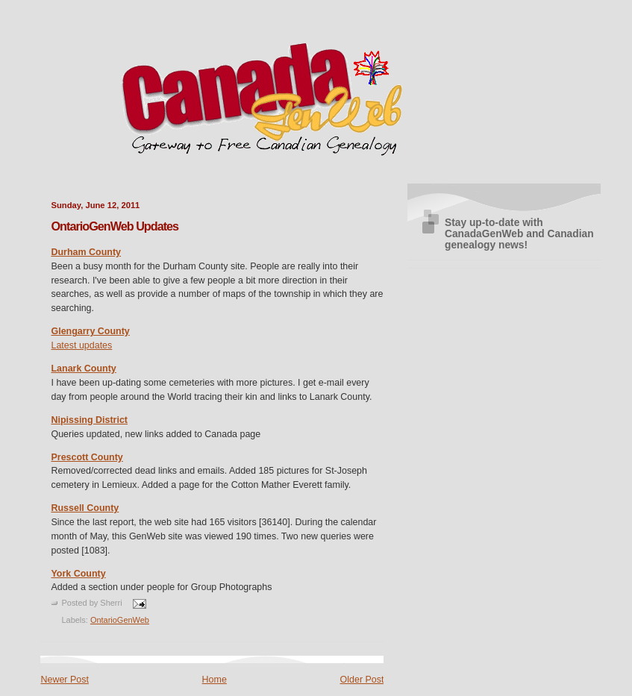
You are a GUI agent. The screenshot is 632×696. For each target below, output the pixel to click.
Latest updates (81, 345)
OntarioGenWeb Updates (114, 226)
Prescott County (86, 457)
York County (78, 573)
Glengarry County (90, 331)
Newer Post (64, 679)
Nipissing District (89, 420)
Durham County (86, 252)
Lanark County (83, 368)
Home (214, 679)
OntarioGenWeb (119, 619)
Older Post (362, 679)
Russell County (85, 508)
